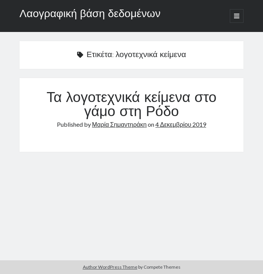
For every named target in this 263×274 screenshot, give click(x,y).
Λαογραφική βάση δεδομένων (89, 14)
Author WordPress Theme (110, 267)
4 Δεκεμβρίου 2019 (180, 124)
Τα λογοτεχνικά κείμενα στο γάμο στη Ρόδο (131, 106)
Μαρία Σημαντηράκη (119, 124)
